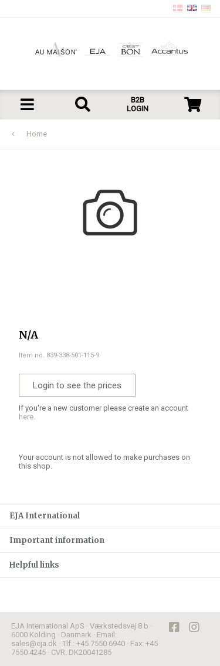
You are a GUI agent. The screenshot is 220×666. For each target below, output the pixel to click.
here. (27, 416)
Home (36, 133)
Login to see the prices (77, 385)
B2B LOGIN (137, 104)
